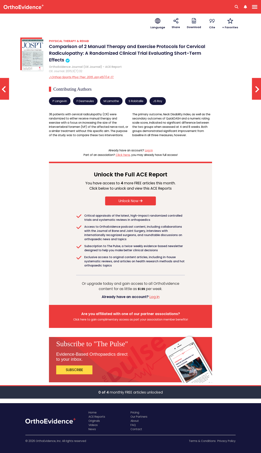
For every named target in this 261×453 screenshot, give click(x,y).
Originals (94, 421)
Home (92, 412)
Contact (136, 429)
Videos (93, 425)
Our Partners (138, 417)
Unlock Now (130, 200)
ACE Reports (96, 417)
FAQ (133, 425)
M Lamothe (111, 101)
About (134, 421)
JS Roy (157, 101)
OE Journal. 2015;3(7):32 (65, 71)
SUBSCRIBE (74, 369)
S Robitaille (136, 101)
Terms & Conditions (202, 441)
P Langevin (60, 101)
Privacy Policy (226, 441)
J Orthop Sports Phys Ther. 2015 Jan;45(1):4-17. (81, 77)
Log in (149, 150)
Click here (123, 155)
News (92, 429)
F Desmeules (85, 101)
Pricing (134, 412)
